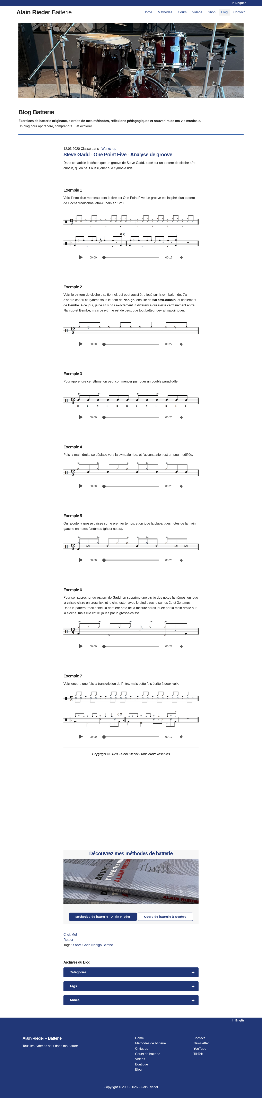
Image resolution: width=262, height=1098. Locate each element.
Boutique (141, 1064)
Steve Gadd (81, 945)
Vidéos (197, 12)
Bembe (108, 945)
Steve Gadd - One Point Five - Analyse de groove (117, 154)
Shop (211, 12)
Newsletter (201, 1043)
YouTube (199, 1048)
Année (132, 1000)
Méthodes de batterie (150, 1043)
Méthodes (165, 12)
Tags (132, 986)
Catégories (132, 972)
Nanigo (96, 945)
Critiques (141, 1048)
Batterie (44, 12)
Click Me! (70, 934)
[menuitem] (148, 12)
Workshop (109, 148)
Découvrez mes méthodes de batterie (131, 853)
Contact (239, 12)
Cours (182, 12)
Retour (68, 939)
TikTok (198, 1054)
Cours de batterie (147, 1054)
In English (239, 3)
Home (147, 12)
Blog (224, 12)
